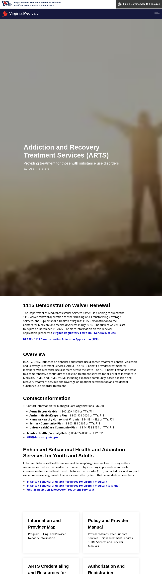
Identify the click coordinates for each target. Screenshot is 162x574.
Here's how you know (42, 5)
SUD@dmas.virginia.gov (42, 437)
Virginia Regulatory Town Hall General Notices (84, 333)
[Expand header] (157, 14)
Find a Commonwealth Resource (139, 4)
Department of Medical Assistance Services (37, 2)
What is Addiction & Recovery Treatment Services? (60, 489)
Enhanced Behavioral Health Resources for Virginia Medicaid (66, 481)
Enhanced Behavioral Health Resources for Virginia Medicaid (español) (73, 485)
